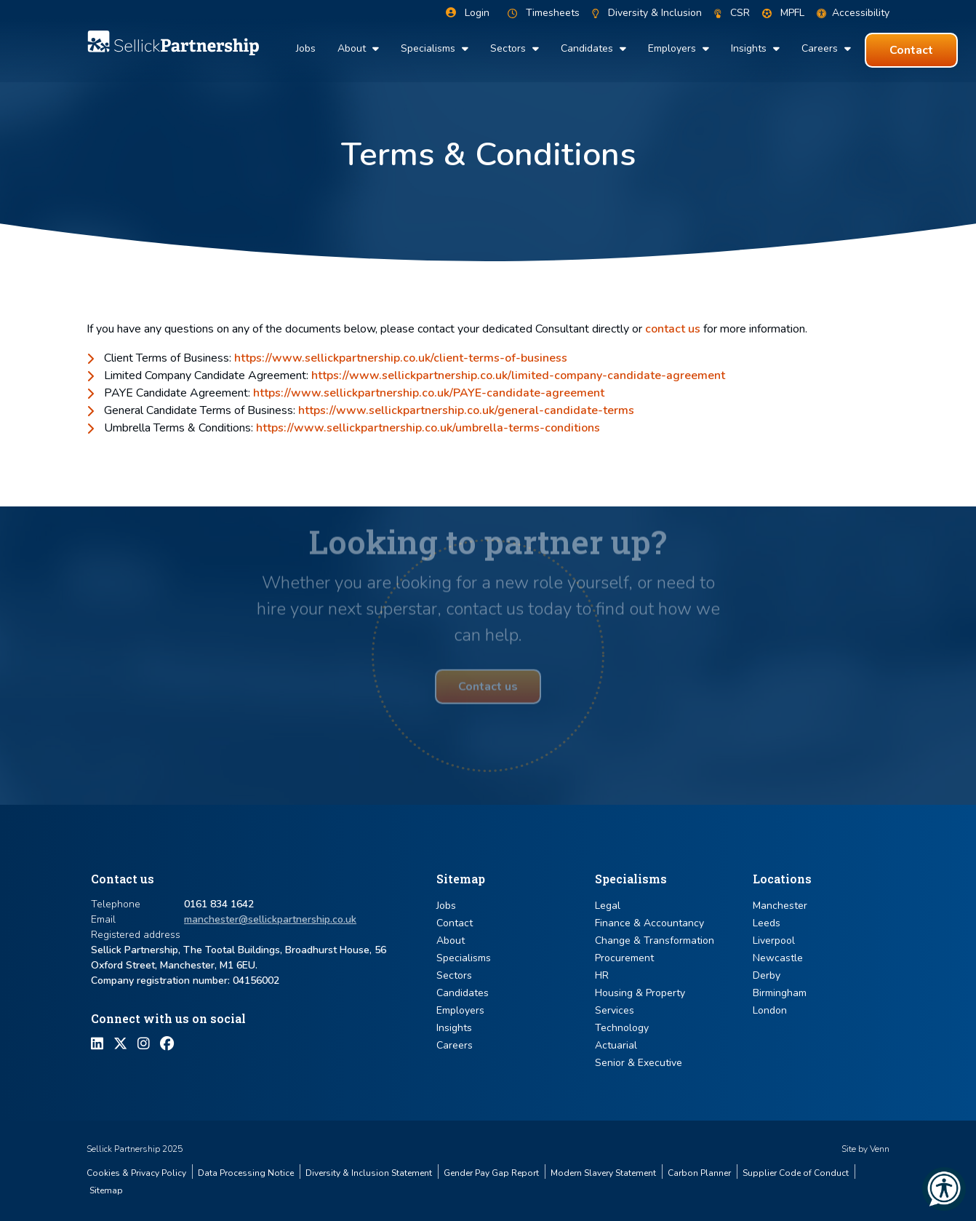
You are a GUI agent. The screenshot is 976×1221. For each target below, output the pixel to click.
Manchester (780, 905)
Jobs (306, 48)
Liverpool (774, 940)
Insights (750, 48)
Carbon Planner (699, 1173)
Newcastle (778, 958)
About (353, 48)
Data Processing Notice (246, 1173)
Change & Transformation (654, 940)
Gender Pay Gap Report (491, 1173)
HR (602, 975)
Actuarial (616, 1045)
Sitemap (106, 1190)
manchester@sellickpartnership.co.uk (270, 919)
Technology (622, 1028)
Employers (673, 48)
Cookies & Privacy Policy (136, 1173)
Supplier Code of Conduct (796, 1173)
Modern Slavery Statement (603, 1173)
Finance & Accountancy (649, 923)
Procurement (624, 958)
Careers (821, 48)
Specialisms (429, 48)
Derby (766, 975)
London (770, 1010)
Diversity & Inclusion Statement (368, 1173)
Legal (607, 905)
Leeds (766, 923)
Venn (879, 1149)
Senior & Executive (638, 1063)
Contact (454, 923)
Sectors (509, 48)
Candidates (588, 48)
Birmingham (780, 993)
